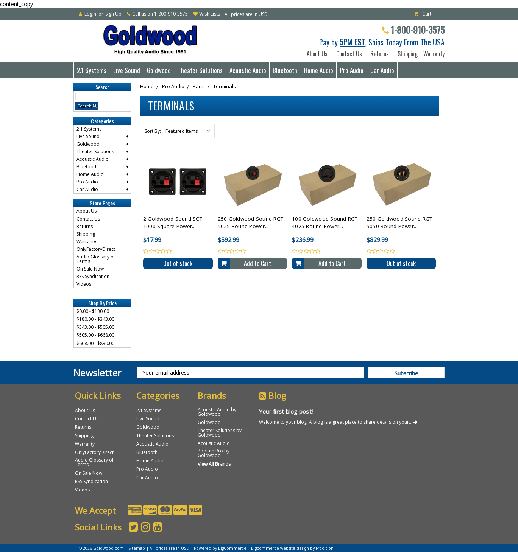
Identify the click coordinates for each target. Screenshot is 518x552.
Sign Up (113, 14)
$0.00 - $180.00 (92, 311)
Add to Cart (257, 263)
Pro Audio (352, 70)
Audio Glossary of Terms (95, 258)
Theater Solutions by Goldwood (220, 432)
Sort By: (153, 131)
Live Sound (126, 70)
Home (147, 86)
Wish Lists (209, 14)
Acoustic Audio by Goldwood (217, 411)
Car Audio (382, 70)
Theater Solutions (200, 70)
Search (85, 106)
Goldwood (159, 70)
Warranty (432, 53)
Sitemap (136, 548)
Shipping (406, 53)
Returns (379, 53)
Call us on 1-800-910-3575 (160, 14)
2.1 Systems (91, 70)
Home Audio (318, 70)
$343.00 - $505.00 (95, 327)
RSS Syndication (92, 276)
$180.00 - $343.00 (95, 319)
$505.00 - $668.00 (95, 335)
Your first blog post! (286, 411)
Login (90, 14)
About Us (317, 53)
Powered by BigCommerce (220, 548)
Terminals (224, 86)
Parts (199, 86)
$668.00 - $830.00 (95, 343)
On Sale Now (90, 269)
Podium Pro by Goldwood (213, 453)
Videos (83, 284)
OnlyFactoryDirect (95, 249)
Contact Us (349, 53)
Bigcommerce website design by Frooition (292, 548)
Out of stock (177, 263)
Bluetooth (285, 70)
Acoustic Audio (247, 70)
